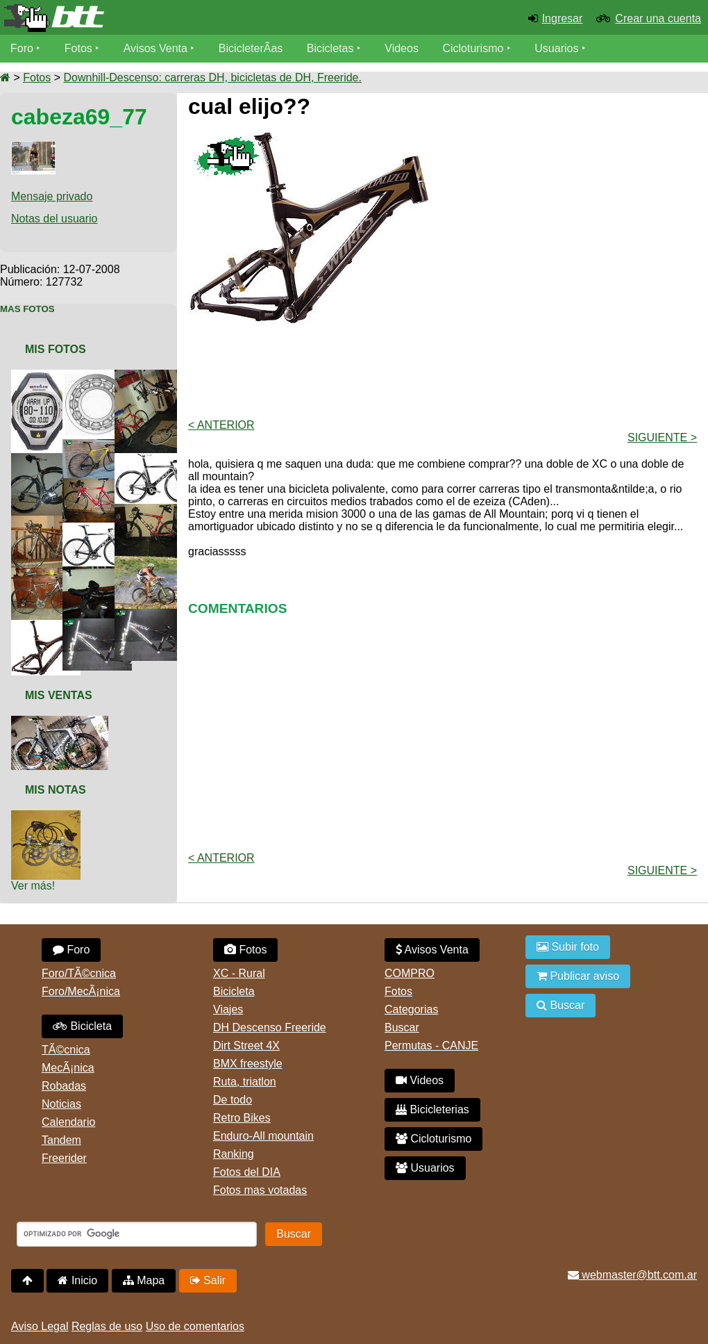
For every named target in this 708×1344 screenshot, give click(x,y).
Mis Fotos (55, 349)
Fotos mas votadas (260, 1190)
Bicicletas (332, 48)
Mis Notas (55, 790)
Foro (21, 48)
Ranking (233, 1154)
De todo (232, 1100)
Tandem (61, 1140)
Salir (208, 1280)
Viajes (228, 1009)
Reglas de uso (106, 1326)
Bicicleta (82, 1026)
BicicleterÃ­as (251, 48)
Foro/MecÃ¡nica (81, 991)
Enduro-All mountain (263, 1136)
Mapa (144, 1280)
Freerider (64, 1158)
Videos (402, 48)
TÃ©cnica (66, 1050)
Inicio (77, 1280)
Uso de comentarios (195, 1326)
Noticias (61, 1104)
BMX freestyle (248, 1064)
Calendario (68, 1122)
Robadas (64, 1086)
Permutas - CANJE (431, 1045)
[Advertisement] (443, 370)
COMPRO (410, 973)
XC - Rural (239, 973)
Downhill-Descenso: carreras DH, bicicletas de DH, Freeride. (212, 77)
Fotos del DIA (246, 1172)
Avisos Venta (155, 48)
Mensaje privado (51, 196)
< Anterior (221, 425)
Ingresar (562, 18)
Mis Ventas (58, 695)
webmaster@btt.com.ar (632, 1275)
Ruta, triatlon (244, 1082)
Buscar (402, 1027)
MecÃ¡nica (68, 1068)
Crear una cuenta (658, 18)
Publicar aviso (578, 976)
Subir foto (568, 947)
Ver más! (33, 886)
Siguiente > (662, 437)
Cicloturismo (472, 48)
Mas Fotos (27, 309)
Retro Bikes (242, 1118)
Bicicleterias (432, 1109)
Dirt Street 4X (246, 1045)
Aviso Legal (39, 1326)
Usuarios (556, 48)
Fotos (78, 48)
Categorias (411, 1009)
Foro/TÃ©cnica (79, 973)
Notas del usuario (54, 218)
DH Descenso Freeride (269, 1027)
